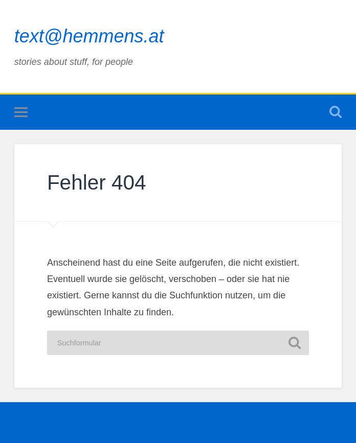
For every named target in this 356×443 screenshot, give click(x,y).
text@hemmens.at (89, 36)
